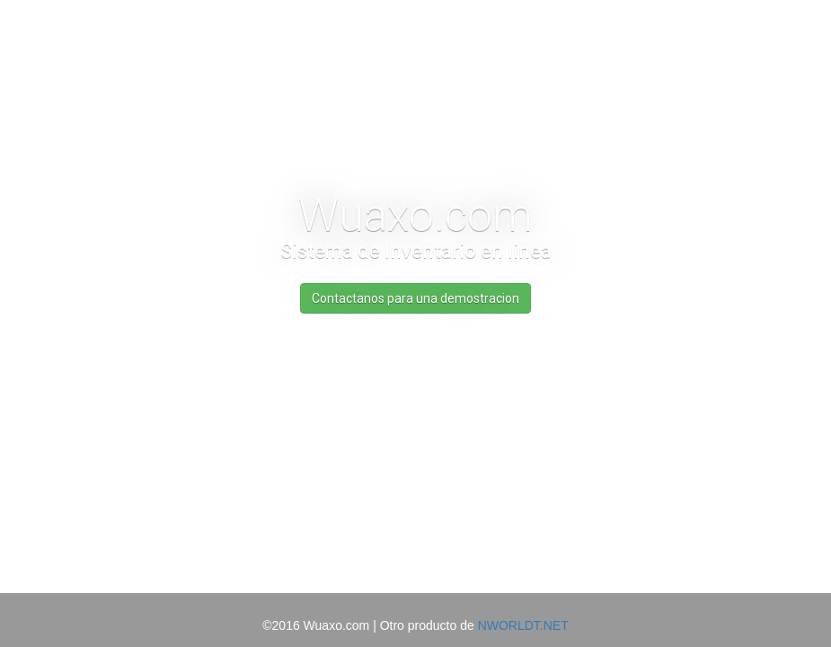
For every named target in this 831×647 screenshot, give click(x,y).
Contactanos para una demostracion (415, 298)
